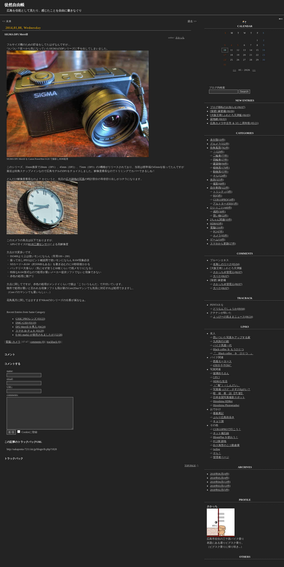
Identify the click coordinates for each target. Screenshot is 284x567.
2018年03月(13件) (220, 485)
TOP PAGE (190, 465)
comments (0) (37, 341)
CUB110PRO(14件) (224, 199)
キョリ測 (218, 421)
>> (254, 70)
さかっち (180, 37)
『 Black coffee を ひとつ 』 (233, 353)
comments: (12, 395)
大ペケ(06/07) (221, 276)
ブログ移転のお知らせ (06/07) (227, 107)
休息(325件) (217, 179)
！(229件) (218, 151)
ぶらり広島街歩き (223, 417)
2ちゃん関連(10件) (221, 219)
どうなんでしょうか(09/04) (229, 308)
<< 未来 (6, 21)
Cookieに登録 (29, 432)
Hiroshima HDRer (223, 401)
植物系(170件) (221, 167)
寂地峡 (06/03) (218, 119)
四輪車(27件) (220, 159)
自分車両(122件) (219, 187)
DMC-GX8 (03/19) (26, 322)
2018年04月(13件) (220, 481)
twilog (216, 449)
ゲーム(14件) (217, 239)
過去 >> (192, 21)
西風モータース (222, 361)
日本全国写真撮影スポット (229, 397)
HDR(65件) (216, 223)
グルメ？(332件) (219, 143)
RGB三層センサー (39, 244)
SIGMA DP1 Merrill (16, 34)
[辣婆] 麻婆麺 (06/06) (222, 111)
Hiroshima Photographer (226, 405)
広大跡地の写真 (75, 179)
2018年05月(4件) (219, 477)
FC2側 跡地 (219, 441)
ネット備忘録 (221, 433)
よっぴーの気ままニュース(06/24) (233, 316)
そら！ (217, 453)
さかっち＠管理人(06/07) (227, 272)
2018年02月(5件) (219, 489)
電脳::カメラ (13, 341)
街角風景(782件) (219, 147)
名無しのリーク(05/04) (226, 264)
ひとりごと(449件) (221, 207)
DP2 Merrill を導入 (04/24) (31, 326)
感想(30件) (219, 211)
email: (10, 379)
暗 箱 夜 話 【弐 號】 (228, 393)
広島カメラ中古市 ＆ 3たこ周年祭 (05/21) (234, 123)
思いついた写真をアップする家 (231, 337)
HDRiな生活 (220, 381)
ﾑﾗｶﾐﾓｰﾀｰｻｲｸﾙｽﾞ (222, 365)
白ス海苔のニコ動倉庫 (226, 445)
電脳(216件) (217, 227)
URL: (10, 387)
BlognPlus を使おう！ (225, 437)
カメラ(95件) (220, 235)
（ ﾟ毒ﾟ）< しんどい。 (226, 385)
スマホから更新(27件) (223, 243)
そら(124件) (220, 175)
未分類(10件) (217, 139)
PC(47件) (218, 231)
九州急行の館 (221, 341)
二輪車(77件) (220, 155)
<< (234, 70)
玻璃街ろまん (221, 373)
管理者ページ (221, 457)
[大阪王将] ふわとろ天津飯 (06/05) (230, 115)
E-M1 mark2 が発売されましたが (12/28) (39, 334)
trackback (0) (54, 341)
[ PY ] (216, 377)
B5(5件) (217, 195)
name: (10, 371)
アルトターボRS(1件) (225, 203)
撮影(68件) (219, 183)
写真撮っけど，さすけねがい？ (231, 389)
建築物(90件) (220, 163)
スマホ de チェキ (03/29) (30, 330)
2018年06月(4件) (219, 473)
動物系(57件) (220, 171)
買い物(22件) (220, 215)
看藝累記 (218, 413)
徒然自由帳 (14, 5)
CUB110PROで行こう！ (227, 429)
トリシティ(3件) (222, 191)
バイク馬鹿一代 (222, 345)
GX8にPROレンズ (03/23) (30, 318)
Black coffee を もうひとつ (228, 349)
